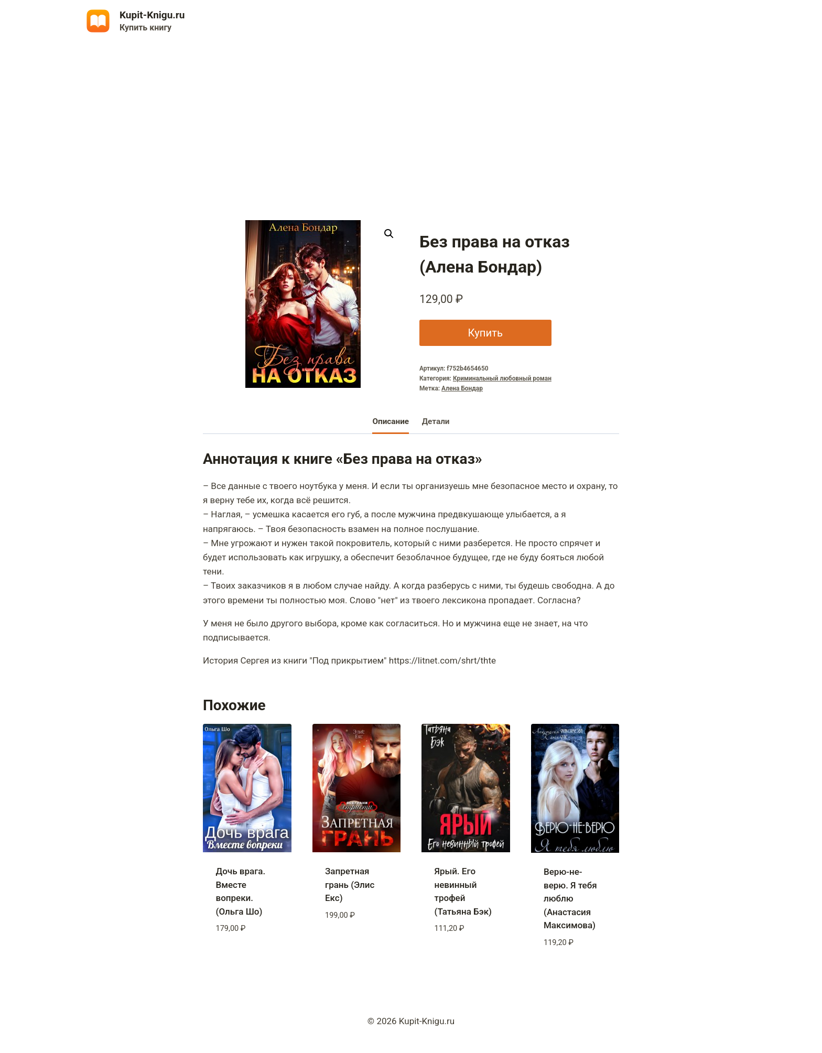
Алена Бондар (462, 388)
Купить (484, 332)
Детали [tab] (436, 421)
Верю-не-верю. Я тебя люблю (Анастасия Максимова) (570, 898)
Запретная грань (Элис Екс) (349, 884)
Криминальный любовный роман (502, 378)
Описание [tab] (390, 421)
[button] (389, 233)
